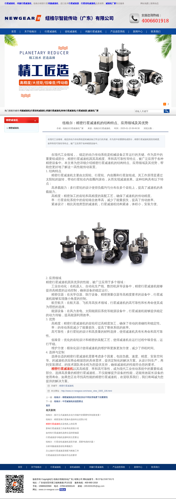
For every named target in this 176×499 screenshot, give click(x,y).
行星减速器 (74, 3)
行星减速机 (10, 3)
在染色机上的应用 (61, 424)
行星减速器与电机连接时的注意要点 (62, 437)
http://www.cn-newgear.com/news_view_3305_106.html (86, 391)
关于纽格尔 (36, 467)
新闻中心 (138, 467)
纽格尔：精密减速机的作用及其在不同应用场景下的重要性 (81, 397)
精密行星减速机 (66, 386)
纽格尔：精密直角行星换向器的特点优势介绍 (66, 419)
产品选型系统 (119, 467)
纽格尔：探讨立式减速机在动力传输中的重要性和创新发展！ (74, 415)
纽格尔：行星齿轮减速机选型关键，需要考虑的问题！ (70, 442)
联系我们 (155, 467)
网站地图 (144, 3)
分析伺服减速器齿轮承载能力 (59, 446)
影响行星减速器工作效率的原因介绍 (62, 428)
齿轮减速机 (75, 467)
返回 (48, 405)
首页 (20, 467)
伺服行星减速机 (24, 3)
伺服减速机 (53, 3)
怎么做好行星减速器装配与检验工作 (62, 451)
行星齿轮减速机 (88, 3)
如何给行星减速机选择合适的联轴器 (62, 433)
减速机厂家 (111, 3)
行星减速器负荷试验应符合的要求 (61, 455)
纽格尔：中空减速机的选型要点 (68, 401)
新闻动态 (154, 3)
